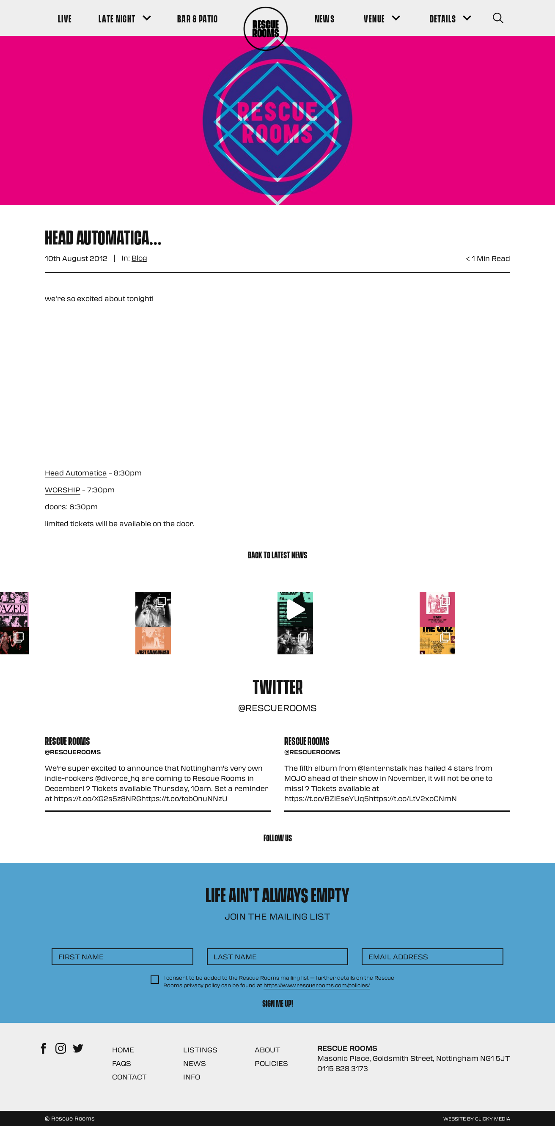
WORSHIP (62, 489)
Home (123, 1050)
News (194, 1063)
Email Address (398, 956)
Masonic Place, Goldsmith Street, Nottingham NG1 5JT (413, 1058)
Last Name (235, 956)
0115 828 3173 (342, 1068)
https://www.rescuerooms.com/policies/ (317, 985)
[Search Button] (498, 18)
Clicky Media (492, 1118)
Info (191, 1077)
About (267, 1050)
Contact (129, 1077)
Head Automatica (76, 473)
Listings (200, 1050)
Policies (271, 1063)
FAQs (121, 1063)
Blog (139, 258)
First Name (81, 956)
